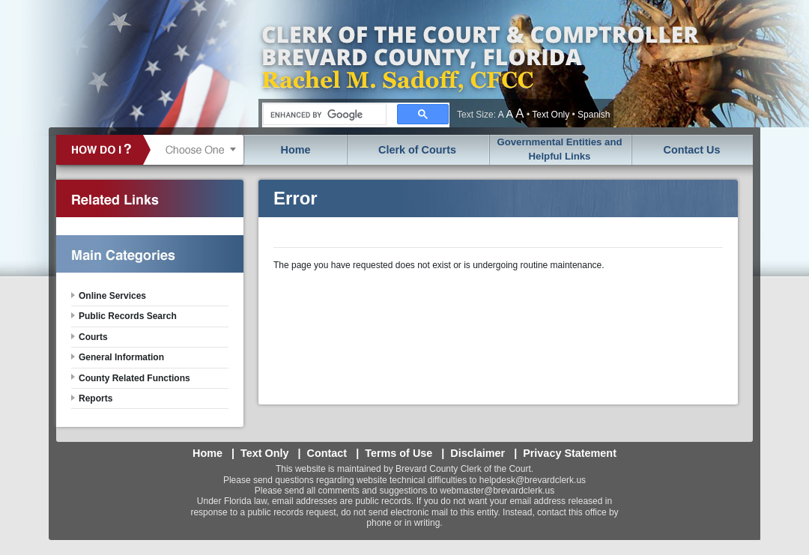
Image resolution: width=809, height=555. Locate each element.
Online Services (112, 296)
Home (296, 150)
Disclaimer (477, 453)
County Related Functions (134, 378)
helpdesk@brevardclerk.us (532, 480)
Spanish (594, 114)
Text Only (550, 114)
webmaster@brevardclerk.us (497, 490)
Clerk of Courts (417, 150)
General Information (121, 357)
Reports (95, 398)
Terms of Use (398, 453)
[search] (323, 114)
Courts (93, 337)
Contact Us (692, 150)
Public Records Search (128, 316)
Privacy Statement (569, 453)
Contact (327, 453)
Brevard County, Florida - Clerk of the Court (479, 63)
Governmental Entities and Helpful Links (559, 149)
